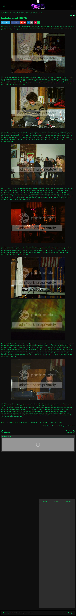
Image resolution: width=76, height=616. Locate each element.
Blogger (70, 613)
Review (68, 426)
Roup (73, 426)
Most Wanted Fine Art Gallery (53, 426)
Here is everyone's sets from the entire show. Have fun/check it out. (32, 423)
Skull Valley (7, 613)
